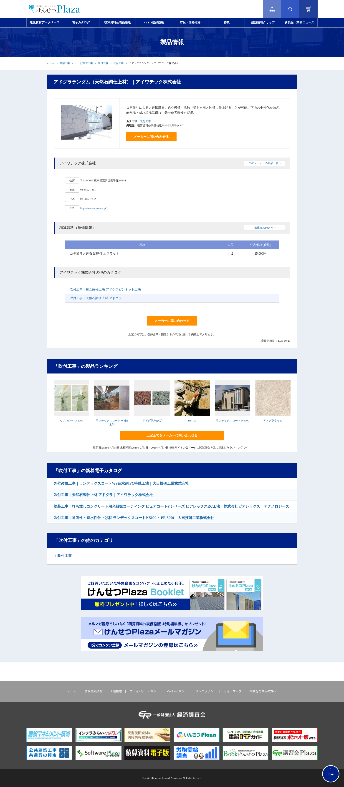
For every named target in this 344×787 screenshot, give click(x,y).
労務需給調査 (93, 691)
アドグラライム (272, 420)
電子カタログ (81, 22)
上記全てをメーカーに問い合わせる (172, 435)
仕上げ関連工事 (84, 63)
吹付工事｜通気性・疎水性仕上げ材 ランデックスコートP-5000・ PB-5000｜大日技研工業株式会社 (134, 518)
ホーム (50, 63)
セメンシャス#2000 (71, 420)
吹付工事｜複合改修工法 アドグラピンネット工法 (105, 289)
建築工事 (65, 63)
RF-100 (192, 420)
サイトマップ (233, 691)
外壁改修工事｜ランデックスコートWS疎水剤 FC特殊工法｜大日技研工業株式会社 (121, 483)
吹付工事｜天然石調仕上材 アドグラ (96, 298)
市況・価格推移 (190, 22)
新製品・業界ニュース (299, 22)
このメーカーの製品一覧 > (265, 163)
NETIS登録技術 (154, 22)
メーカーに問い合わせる (151, 136)
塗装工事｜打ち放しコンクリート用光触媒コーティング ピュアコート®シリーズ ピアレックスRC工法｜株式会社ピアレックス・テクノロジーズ (171, 506)
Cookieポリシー (177, 691)
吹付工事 (103, 63)
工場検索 (116, 691)
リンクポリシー (205, 691)
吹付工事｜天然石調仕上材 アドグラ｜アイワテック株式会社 (103, 495)
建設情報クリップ (263, 22)
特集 (227, 22)
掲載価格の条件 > (265, 227)
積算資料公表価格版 (117, 22)
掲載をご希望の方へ (263, 691)
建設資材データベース (44, 22)
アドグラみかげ (152, 420)
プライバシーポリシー (144, 691)
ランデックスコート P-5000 (232, 420)
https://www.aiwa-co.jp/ (93, 208)
